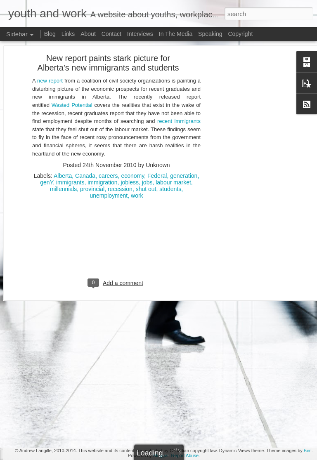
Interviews (140, 34)
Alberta (63, 111)
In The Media (175, 34)
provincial (92, 124)
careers (108, 111)
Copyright (240, 34)
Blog (50, 34)
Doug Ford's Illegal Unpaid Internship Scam (68, 403)
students (170, 124)
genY (46, 117)
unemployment (109, 130)
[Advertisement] (116, 184)
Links (68, 34)
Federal (157, 111)
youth (154, 364)
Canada (85, 111)
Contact (111, 34)
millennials (63, 124)
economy (132, 111)
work (137, 130)
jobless (130, 117)
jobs (147, 117)
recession (120, 124)
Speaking (210, 34)
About (88, 34)
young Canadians (188, 358)
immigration (102, 117)
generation (183, 111)
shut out (146, 124)
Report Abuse (185, 455)
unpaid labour (145, 358)
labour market (173, 117)
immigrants (70, 117)
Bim (308, 450)
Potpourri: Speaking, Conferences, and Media (70, 422)
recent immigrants (179, 56)
